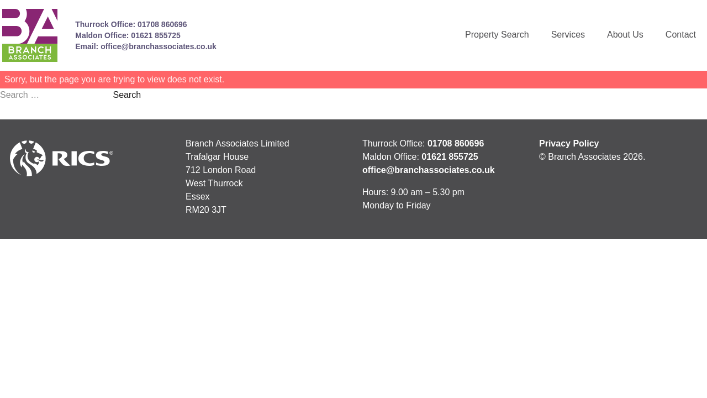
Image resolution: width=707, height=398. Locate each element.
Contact (681, 34)
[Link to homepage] (29, 35)
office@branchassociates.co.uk (159, 46)
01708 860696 (162, 24)
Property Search (497, 34)
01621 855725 (156, 35)
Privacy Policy (569, 143)
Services (568, 34)
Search (127, 95)
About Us (625, 34)
